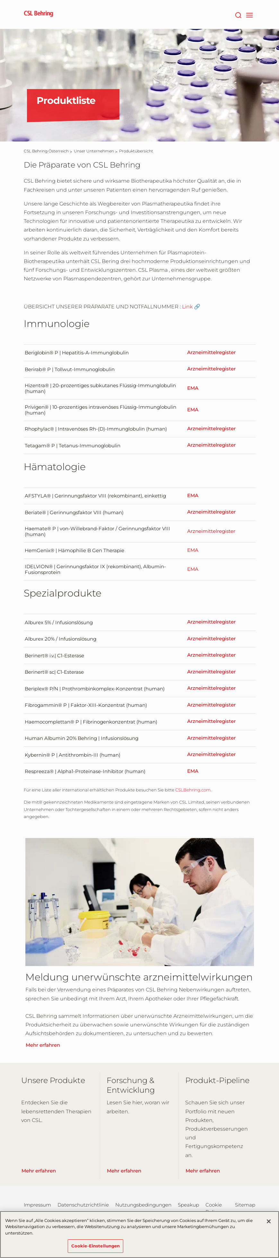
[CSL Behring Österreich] (46, 151)
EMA (192, 388)
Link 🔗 (191, 307)
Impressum (37, 1205)
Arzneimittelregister (211, 352)
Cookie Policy (213, 1208)
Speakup (188, 1205)
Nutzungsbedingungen (143, 1205)
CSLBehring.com (193, 789)
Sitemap (245, 1205)
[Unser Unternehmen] (94, 151)
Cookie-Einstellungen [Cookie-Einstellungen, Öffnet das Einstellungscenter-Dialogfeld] (95, 1249)
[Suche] (238, 14)
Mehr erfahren (43, 1045)
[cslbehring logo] (38, 14)
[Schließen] (269, 1225)
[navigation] (249, 14)
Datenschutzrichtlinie (83, 1205)
